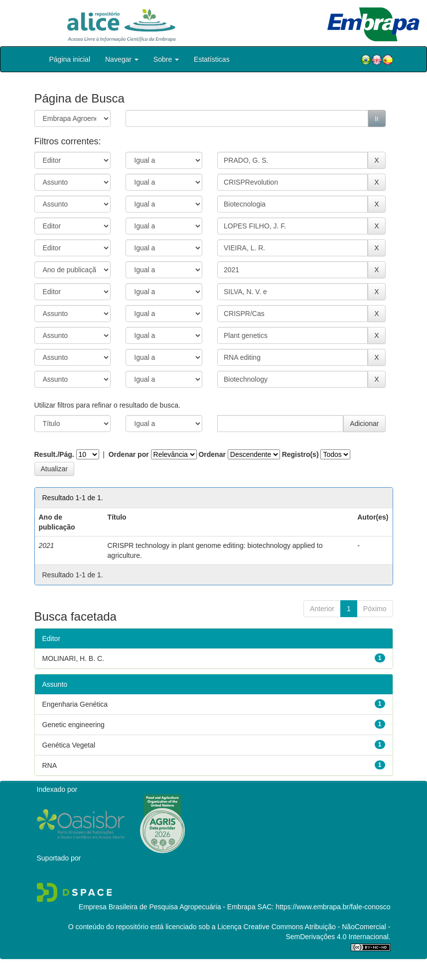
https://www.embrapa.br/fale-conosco (333, 907)
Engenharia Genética (75, 704)
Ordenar (211, 454)
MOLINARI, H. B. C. (73, 658)
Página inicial (70, 59)
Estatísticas (212, 59)
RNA (49, 765)
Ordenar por (129, 454)
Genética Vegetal (69, 745)
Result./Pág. (54, 454)
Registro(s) (300, 454)
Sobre (166, 59)
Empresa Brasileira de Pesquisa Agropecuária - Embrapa (167, 907)
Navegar (122, 59)
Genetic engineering (73, 725)
